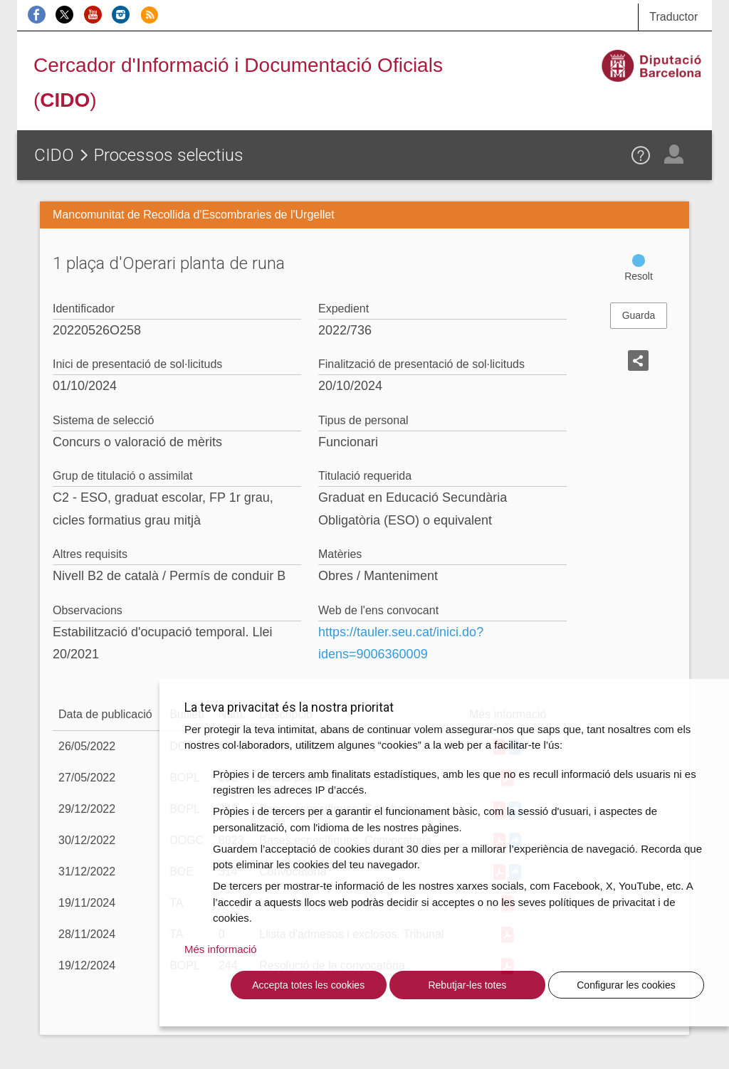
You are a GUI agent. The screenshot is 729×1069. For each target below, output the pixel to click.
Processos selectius (168, 155)
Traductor (673, 17)
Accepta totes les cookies (308, 985)
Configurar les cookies (626, 985)
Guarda (639, 315)
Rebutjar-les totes (467, 985)
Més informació (220, 949)
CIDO (54, 155)
